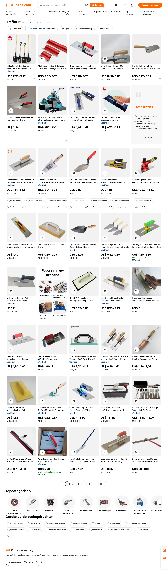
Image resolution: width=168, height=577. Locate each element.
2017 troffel (35, 530)
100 (100, 484)
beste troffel (34, 523)
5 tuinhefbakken (34, 201)
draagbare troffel (15, 530)
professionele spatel (55, 207)
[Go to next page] (106, 483)
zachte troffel (96, 530)
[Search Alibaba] (61, 5)
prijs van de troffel (120, 201)
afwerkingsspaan (79, 523)
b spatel (89, 207)
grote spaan (123, 207)
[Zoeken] (97, 5)
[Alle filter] (15, 28)
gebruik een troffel (143, 201)
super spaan (78, 201)
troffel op (97, 523)
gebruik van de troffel (57, 201)
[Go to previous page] (61, 483)
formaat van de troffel (136, 523)
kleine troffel (105, 207)
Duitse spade (77, 530)
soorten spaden (15, 523)
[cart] (125, 5)
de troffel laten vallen (56, 530)
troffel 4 (12, 207)
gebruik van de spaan (55, 523)
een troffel (12, 536)
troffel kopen (113, 523)
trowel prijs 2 (143, 530)
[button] (86, 5)
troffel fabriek (14, 201)
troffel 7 (74, 207)
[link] (164, 550)
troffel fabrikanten (98, 201)
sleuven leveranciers (31, 207)
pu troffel (140, 207)
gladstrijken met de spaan (120, 530)
